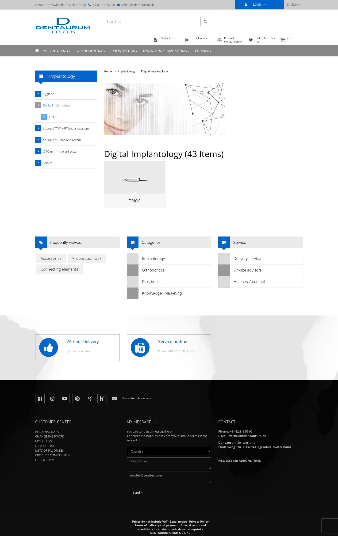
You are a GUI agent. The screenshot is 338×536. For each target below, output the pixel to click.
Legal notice (178, 522)
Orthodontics (91, 51)
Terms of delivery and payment (157, 525)
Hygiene (48, 94)
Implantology (57, 51)
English (293, 4)
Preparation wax (86, 258)
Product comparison (52, 455)
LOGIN (257, 4)
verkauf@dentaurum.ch (137, 5)
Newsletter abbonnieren (239, 460)
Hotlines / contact (242, 282)
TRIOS (135, 201)
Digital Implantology (154, 71)
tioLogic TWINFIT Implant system (66, 128)
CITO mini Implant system (61, 151)
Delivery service (240, 258)
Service (203, 51)
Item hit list (44, 446)
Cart (291, 40)
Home (108, 71)
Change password (49, 436)
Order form (44, 460)
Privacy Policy (199, 522)
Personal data (47, 432)
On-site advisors (240, 270)
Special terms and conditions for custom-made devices (172, 527)
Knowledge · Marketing (166, 51)
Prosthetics (125, 51)
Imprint (195, 529)
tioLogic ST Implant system (62, 140)
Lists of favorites (49, 450)
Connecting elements (59, 269)
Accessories (51, 258)
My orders (43, 441)
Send (137, 492)
